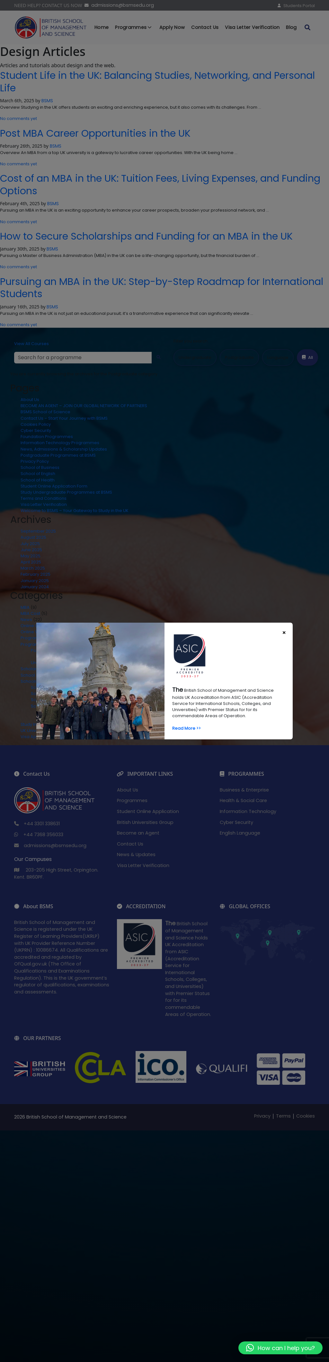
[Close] (284, 632)
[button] (280, 1347)
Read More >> (186, 728)
